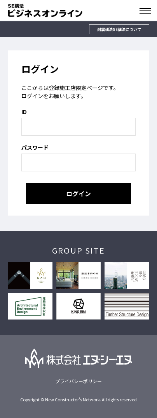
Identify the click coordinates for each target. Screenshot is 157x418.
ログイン (78, 193)
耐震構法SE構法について (119, 29)
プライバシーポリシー (78, 381)
